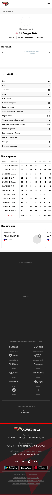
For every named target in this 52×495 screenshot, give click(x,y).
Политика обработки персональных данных (26, 481)
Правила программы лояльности (26, 484)
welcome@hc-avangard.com (26, 454)
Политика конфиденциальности (26, 478)
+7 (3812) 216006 (37, 446)
